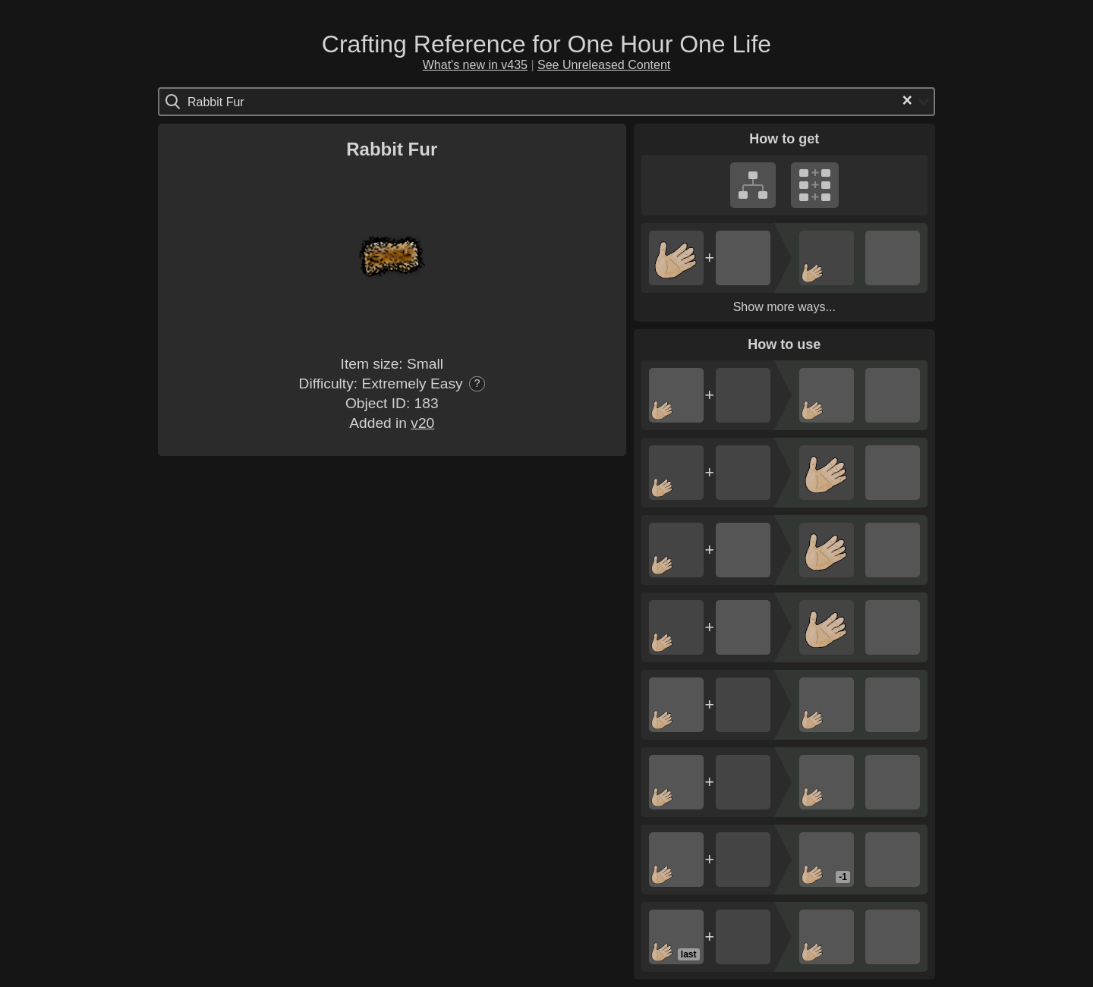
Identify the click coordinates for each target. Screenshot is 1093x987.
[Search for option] (251, 102)
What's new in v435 (475, 64)
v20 (422, 423)
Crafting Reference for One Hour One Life (546, 44)
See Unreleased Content (603, 64)
